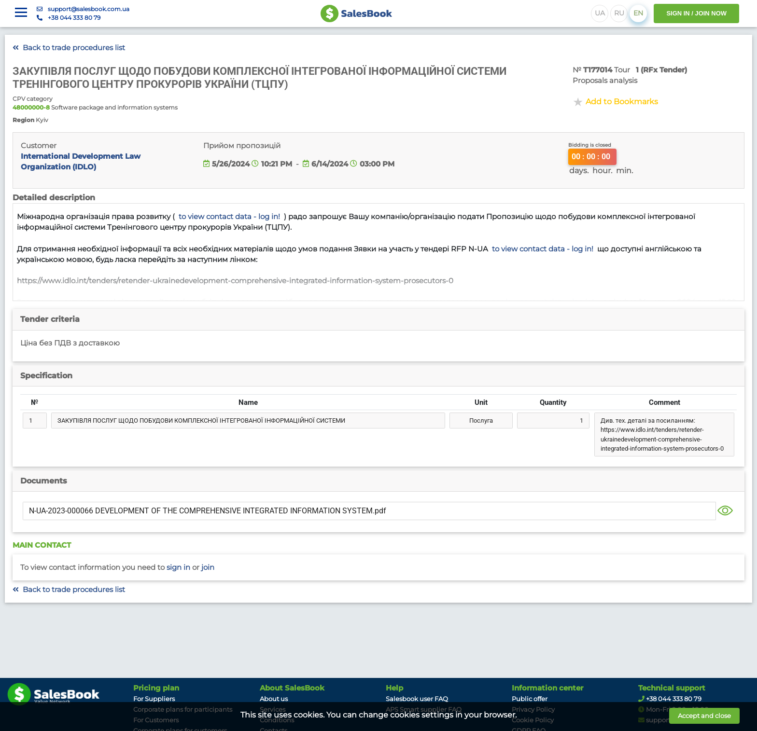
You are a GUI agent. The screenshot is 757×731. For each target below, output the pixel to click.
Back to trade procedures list (69, 47)
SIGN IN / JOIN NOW (696, 13)
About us (274, 699)
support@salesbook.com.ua (88, 9)
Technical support (671, 688)
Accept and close (704, 715)
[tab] (378, 319)
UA (600, 13)
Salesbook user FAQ (417, 699)
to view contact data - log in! (229, 216)
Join (207, 567)
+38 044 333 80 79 (74, 17)
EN (638, 13)
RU (619, 13)
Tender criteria (50, 319)
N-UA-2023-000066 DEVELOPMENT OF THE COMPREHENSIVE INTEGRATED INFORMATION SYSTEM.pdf (207, 510)
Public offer (529, 699)
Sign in (178, 567)
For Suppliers (154, 699)
